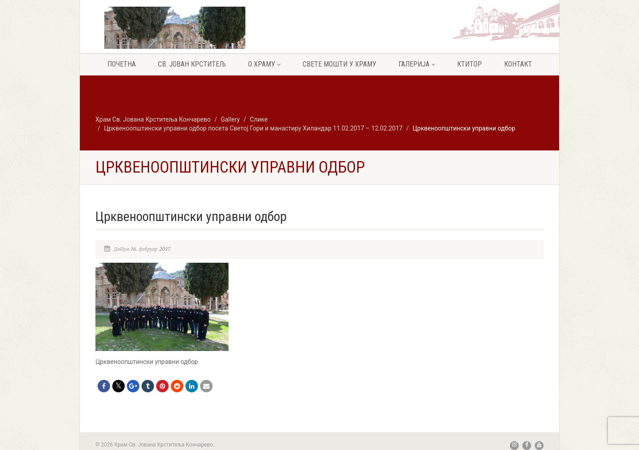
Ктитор (469, 64)
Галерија (416, 64)
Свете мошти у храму (339, 64)
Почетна (121, 64)
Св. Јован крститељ (192, 64)
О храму (264, 64)
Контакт (518, 64)
